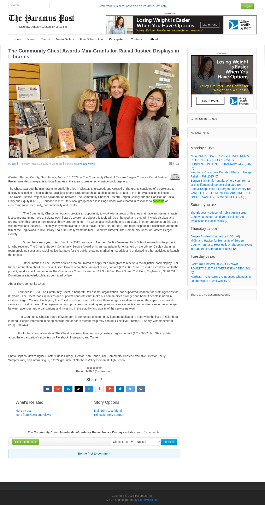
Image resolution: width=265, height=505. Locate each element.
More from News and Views (33, 414)
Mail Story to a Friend (108, 410)
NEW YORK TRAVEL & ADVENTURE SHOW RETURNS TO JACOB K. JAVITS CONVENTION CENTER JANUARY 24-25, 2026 (222, 160)
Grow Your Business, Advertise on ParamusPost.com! (132, 6)
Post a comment (25, 441)
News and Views (85, 163)
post (14, 163)
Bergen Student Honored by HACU (213, 236)
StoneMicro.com (148, 499)
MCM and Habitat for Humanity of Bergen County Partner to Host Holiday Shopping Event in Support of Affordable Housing (221, 244)
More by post (24, 410)
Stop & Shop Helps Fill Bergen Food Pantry (218, 189)
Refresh (169, 441)
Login (247, 6)
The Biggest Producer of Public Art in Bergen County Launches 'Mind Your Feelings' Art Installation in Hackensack (219, 217)
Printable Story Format (108, 414)
